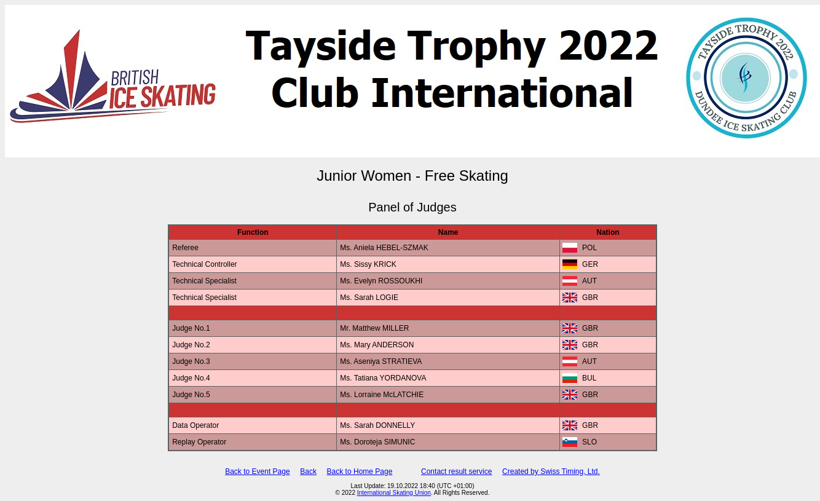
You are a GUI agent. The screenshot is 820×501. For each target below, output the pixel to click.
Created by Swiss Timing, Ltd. (551, 471)
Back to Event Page (257, 471)
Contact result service (456, 471)
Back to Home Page (360, 471)
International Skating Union (394, 492)
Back (308, 471)
